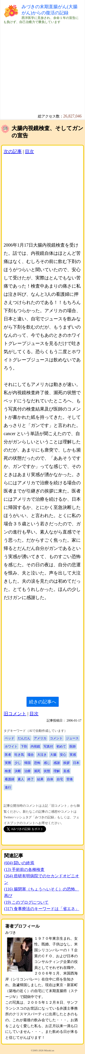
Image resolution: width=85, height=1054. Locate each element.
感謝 (56, 763)
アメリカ (40, 738)
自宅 (60, 779)
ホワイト (11, 746)
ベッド (9, 738)
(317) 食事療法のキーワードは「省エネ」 (41, 908)
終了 (30, 779)
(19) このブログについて (26, 902)
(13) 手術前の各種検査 (24, 869)
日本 (76, 763)
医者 (8, 754)
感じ (47, 763)
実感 (73, 754)
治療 (27, 771)
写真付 (48, 746)
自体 (50, 779)
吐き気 (19, 754)
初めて (61, 746)
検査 (8, 771)
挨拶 (66, 763)
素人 (21, 779)
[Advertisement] (42, 67)
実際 (8, 763)
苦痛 (69, 779)
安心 (63, 754)
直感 (66, 771)
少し (18, 763)
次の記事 (13, 151)
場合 (30, 754)
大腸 (53, 754)
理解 (56, 771)
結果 (40, 779)
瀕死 (37, 771)
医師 (72, 746)
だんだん (24, 738)
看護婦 (9, 779)
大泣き (42, 754)
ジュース (72, 738)
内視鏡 (35, 746)
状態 (47, 771)
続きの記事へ (42, 701)
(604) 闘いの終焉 (19, 863)
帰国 (27, 763)
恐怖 (37, 763)
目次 (29, 151)
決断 (18, 771)
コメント (56, 738)
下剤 (24, 746)
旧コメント (15, 713)
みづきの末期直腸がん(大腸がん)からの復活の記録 (50, 9)
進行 (8, 787)
